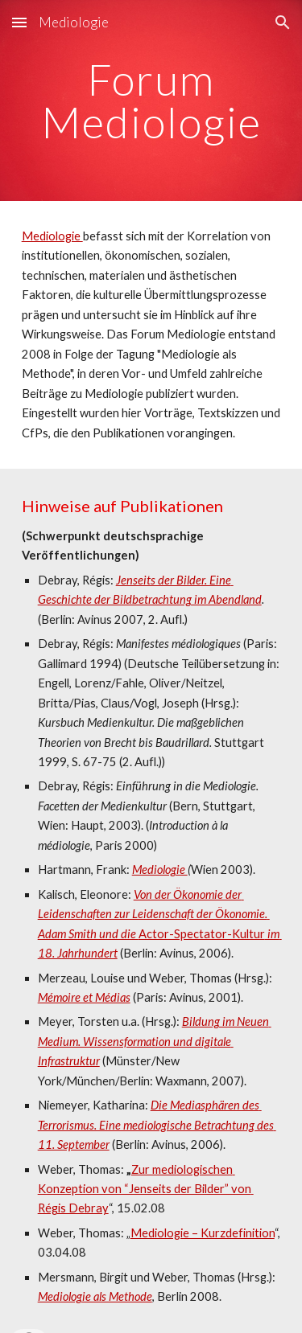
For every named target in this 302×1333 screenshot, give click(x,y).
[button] (19, 22)
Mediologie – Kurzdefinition (202, 1233)
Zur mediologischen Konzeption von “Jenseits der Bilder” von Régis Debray (146, 1189)
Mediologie (52, 236)
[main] (151, 100)
